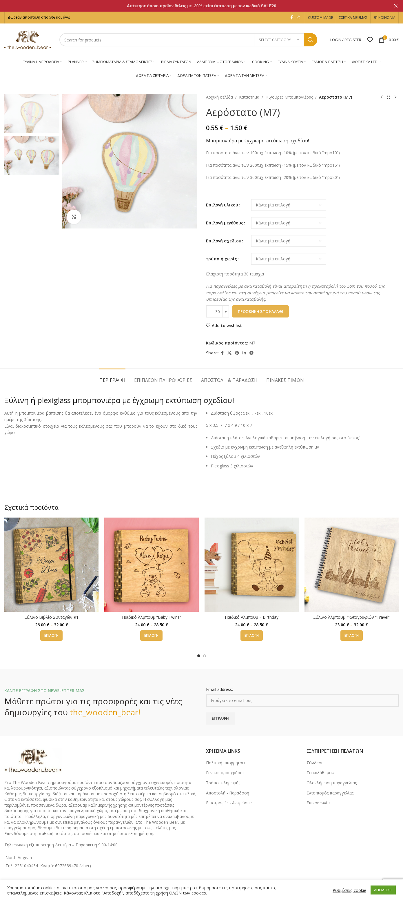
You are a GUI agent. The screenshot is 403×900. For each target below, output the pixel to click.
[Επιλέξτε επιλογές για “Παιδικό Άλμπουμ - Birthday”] (251, 635)
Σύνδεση (315, 762)
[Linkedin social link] (244, 353)
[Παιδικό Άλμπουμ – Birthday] (252, 565)
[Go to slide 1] (198, 655)
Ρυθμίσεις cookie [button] (349, 890)
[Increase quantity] (225, 311)
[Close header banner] (396, 6)
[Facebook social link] (291, 17)
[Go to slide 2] (204, 655)
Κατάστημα (249, 97)
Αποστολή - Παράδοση (227, 793)
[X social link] (229, 353)
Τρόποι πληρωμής (223, 782)
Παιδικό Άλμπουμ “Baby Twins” (151, 617)
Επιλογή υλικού (222, 205)
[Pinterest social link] (237, 353)
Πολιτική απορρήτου (225, 762)
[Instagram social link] (298, 17)
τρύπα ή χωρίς (221, 259)
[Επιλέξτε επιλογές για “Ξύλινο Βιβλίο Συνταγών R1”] (51, 635)
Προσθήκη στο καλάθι (260, 311)
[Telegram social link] (251, 353)
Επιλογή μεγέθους (224, 223)
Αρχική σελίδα (219, 97)
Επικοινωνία (318, 802)
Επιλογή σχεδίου (223, 241)
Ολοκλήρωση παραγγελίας (332, 782)
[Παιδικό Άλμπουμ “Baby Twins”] (151, 565)
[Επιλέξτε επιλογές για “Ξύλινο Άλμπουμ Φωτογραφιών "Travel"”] (351, 635)
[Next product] (395, 97)
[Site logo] (27, 39)
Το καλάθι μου (320, 772)
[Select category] (279, 40)
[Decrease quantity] (209, 311)
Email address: (219, 689)
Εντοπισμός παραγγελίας (330, 793)
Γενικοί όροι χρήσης (225, 772)
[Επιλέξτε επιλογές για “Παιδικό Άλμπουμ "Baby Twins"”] (151, 635)
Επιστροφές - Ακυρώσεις (229, 802)
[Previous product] (381, 97)
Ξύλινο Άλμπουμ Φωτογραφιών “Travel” (351, 617)
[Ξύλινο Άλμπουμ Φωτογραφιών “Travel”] (351, 565)
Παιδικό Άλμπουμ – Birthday (251, 617)
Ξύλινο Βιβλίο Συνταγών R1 (51, 617)
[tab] (112, 377)
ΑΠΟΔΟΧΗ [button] (383, 889)
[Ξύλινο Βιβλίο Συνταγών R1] (51, 565)
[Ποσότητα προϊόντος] (217, 311)
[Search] (188, 39)
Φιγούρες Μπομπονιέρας (289, 97)
